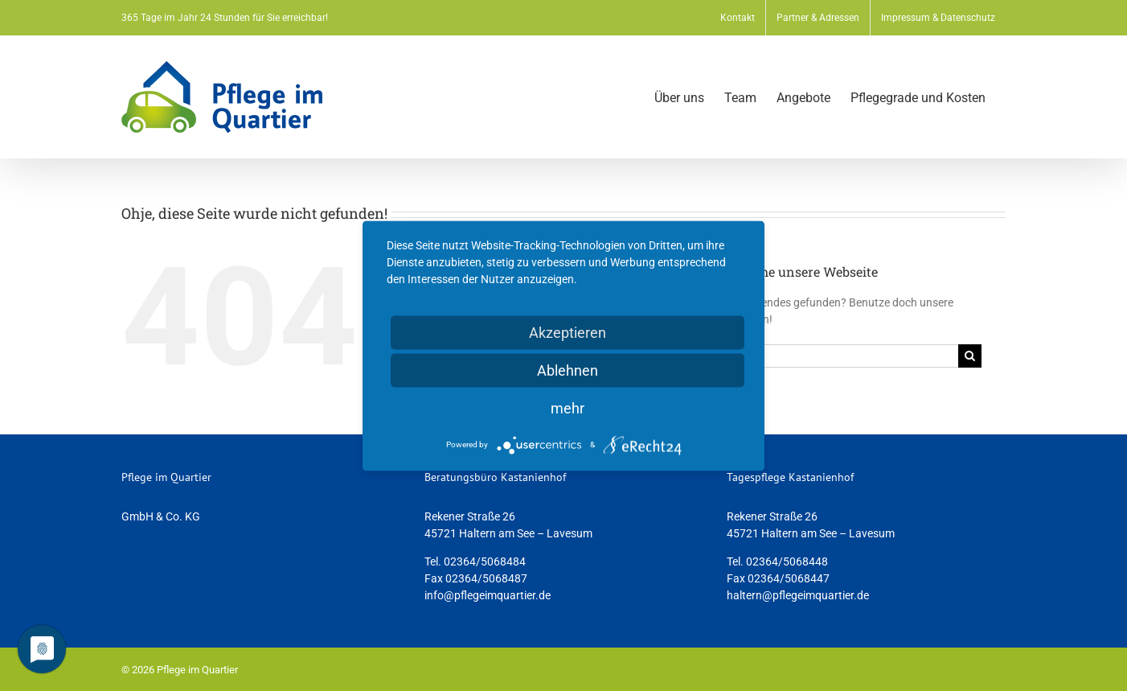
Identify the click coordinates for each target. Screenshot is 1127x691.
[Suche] (970, 356)
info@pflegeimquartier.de (487, 595)
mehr (567, 407)
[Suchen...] (830, 356)
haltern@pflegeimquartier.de (798, 595)
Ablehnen (567, 369)
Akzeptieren (567, 331)
